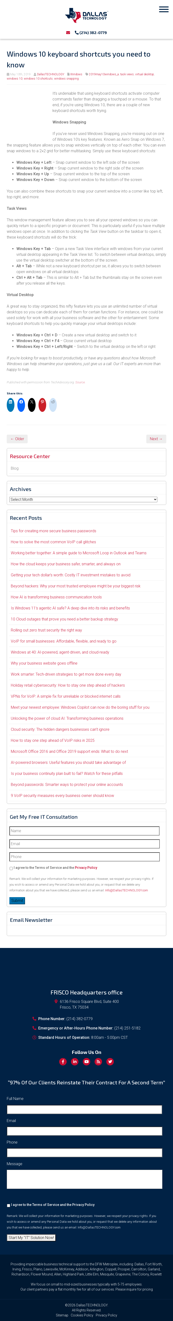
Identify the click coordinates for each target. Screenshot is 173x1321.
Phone (12, 1142)
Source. (80, 382)
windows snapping (66, 78)
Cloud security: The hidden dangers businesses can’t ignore (60, 729)
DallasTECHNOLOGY (50, 74)
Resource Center (30, 456)
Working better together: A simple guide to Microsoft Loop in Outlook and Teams (79, 553)
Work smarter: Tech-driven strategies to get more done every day (66, 674)
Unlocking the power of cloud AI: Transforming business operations (67, 718)
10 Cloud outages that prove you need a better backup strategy (64, 619)
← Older (17, 439)
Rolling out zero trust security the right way (46, 630)
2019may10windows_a (104, 74)
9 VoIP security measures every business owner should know (62, 795)
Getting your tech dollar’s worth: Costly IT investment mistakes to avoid (70, 575)
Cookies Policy (82, 1315)
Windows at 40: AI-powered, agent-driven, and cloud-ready (60, 652)
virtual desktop (144, 74)
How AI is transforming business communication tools (56, 597)
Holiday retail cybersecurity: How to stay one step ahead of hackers (68, 685)
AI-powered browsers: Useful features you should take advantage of (68, 762)
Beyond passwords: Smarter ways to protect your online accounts (67, 784)
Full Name (15, 1098)
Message (14, 1164)
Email (11, 1120)
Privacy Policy (86, 868)
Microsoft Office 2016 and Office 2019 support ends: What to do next (69, 751)
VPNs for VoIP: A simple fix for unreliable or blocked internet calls (66, 696)
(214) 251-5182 (127, 1028)
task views (127, 74)
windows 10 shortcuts (38, 78)
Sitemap (62, 1315)
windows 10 (14, 78)
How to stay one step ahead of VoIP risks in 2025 (53, 740)
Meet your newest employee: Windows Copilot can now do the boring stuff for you (80, 707)
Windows (76, 74)
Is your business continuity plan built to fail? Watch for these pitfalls (67, 773)
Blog (15, 468)
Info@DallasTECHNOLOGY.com (126, 890)
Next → (156, 439)
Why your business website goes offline (44, 663)
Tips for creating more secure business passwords (53, 531)
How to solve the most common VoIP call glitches (53, 542)
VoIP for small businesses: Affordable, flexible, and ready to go (63, 641)
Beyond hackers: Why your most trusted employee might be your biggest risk (76, 586)
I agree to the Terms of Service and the (55, 868)
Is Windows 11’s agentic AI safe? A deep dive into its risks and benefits (70, 608)
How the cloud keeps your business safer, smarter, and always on (66, 564)
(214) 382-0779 (91, 32)
